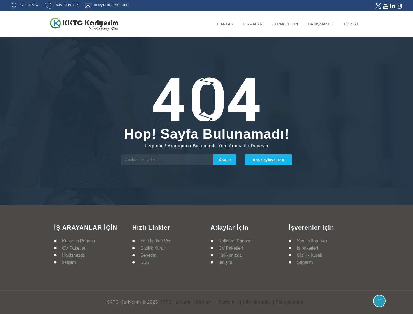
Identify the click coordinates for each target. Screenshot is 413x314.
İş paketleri (307, 248)
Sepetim (148, 255)
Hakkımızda (73, 255)
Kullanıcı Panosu (78, 241)
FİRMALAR (253, 24)
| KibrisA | (203, 302)
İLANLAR (225, 24)
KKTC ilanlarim (175, 302)
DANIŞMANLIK (321, 24)
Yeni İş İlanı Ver (155, 241)
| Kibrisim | (227, 302)
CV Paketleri (74, 248)
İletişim (69, 262)
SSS (144, 262)
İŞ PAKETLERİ (285, 24)
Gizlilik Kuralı (153, 248)
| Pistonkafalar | (289, 302)
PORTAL (351, 24)
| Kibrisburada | (256, 302)
